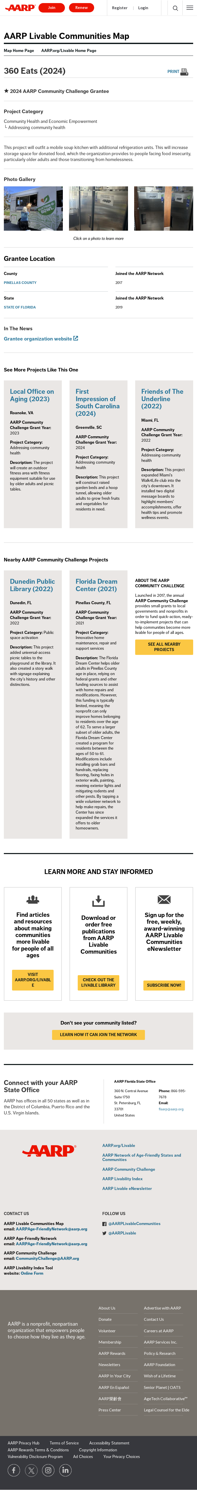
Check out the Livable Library (98, 982)
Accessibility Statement (109, 1443)
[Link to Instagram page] (48, 1470)
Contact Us (154, 1319)
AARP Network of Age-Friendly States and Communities (141, 1157)
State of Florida (20, 307)
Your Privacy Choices (121, 1456)
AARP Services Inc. (160, 1341)
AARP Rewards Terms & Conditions (38, 1450)
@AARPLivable (122, 1233)
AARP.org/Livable (118, 1146)
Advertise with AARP (162, 1307)
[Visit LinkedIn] (65, 1470)
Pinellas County (20, 283)
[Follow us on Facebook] (14, 1470)
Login (143, 7)
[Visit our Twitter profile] (31, 1470)
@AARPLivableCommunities (135, 1223)
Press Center (109, 1409)
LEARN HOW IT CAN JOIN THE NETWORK (98, 1034)
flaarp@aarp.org (171, 1109)
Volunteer (107, 1330)
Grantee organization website (38, 339)
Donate (105, 1319)
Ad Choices (83, 1456)
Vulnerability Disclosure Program (35, 1456)
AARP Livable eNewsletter (127, 1189)
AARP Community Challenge (128, 1169)
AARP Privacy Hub (24, 1443)
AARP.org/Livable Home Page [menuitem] (68, 50)
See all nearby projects (164, 647)
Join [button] (51, 7)
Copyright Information (98, 1450)
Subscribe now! (164, 985)
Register (119, 7)
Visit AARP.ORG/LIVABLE (33, 980)
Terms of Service (64, 1443)
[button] (190, 7)
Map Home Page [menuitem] (19, 50)
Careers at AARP (159, 1330)
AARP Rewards (111, 1353)
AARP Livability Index (122, 1179)
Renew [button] (81, 7)
